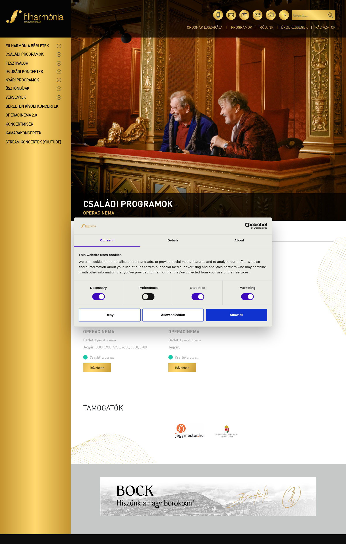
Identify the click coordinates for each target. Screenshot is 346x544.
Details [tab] (173, 240)
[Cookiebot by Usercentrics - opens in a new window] (248, 225)
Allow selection (173, 315)
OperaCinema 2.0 (21, 115)
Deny (109, 315)
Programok (241, 27)
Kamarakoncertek (23, 132)
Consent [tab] (107, 240)
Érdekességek (294, 27)
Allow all (236, 315)
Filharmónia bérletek (27, 45)
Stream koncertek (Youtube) (33, 141)
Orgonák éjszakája (204, 27)
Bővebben (97, 367)
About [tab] (239, 240)
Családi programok (24, 54)
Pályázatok (325, 27)
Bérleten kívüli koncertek (32, 106)
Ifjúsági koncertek (24, 71)
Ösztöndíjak (17, 88)
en (284, 15)
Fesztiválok (17, 63)
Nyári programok (22, 79)
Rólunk (266, 27)
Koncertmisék (19, 124)
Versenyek (16, 97)
